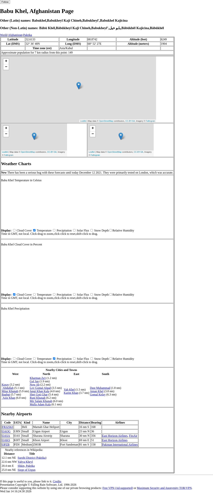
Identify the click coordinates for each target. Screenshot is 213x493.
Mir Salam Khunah (41, 401)
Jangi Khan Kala (39, 391)
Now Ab (35, 384)
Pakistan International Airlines (120, 444)
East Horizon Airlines (115, 435)
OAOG (6, 431)
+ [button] (6, 61)
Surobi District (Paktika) (32, 457)
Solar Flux (83, 230)
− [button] (6, 67)
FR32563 (7, 426)
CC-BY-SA (130, 121)
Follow (5, 2)
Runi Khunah (37, 397)
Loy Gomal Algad (40, 387)
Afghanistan (15, 34)
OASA (6, 435)
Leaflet (83, 121)
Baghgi (6, 394)
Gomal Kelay (98, 394)
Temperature (44, 230)
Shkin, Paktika (26, 465)
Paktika (27, 34)
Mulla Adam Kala (40, 404)
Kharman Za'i (38, 378)
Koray (5, 384)
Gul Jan (34, 381)
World (3, 34)
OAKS (6, 440)
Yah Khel (69, 389)
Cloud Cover (24, 230)
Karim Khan (71, 392)
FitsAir (133, 435)
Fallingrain (150, 121)
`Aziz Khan (8, 397)
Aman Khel (96, 391)
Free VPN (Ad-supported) (117, 488)
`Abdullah (8, 387)
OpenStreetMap (106, 121)
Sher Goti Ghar (39, 394)
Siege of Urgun (26, 469)
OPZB (6, 444)
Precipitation (64, 230)
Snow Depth (101, 230)
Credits (57, 481)
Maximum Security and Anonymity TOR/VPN (164, 488)
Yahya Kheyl (25, 461)
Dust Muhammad (100, 387)
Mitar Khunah (10, 391)
